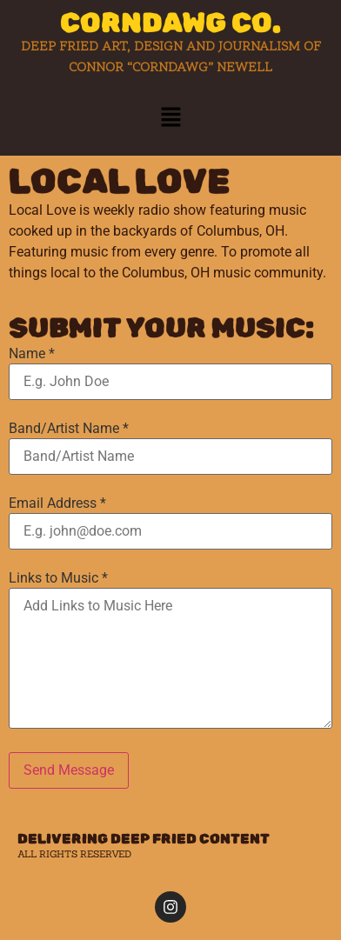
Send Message (68, 770)
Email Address (57, 503)
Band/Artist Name (69, 429)
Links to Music (58, 578)
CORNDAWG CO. (170, 22)
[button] (170, 118)
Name (32, 354)
